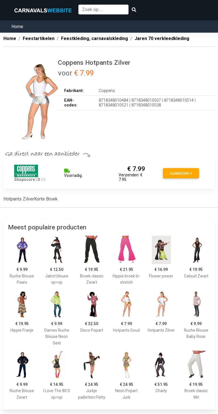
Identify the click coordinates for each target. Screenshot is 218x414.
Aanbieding (181, 173)
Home (17, 26)
